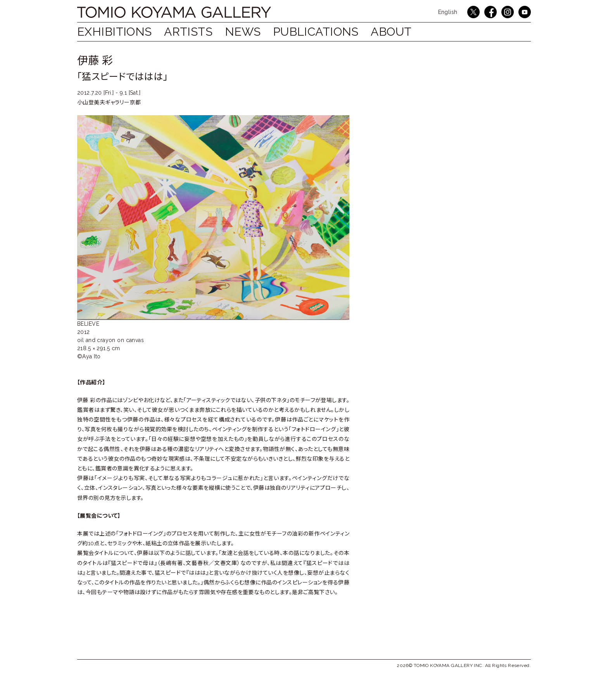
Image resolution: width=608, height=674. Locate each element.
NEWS (243, 31)
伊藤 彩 (95, 60)
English (448, 12)
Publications (316, 31)
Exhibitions (114, 31)
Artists (188, 31)
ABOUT (391, 31)
